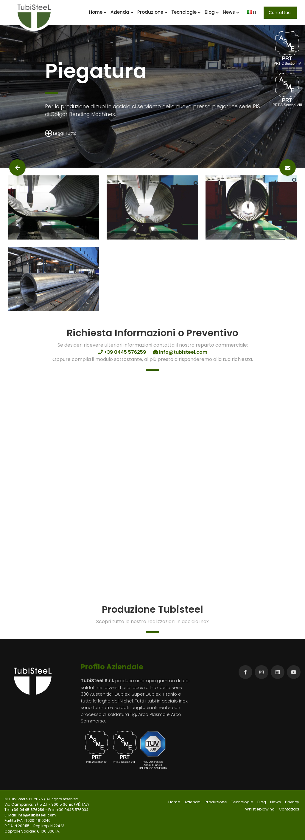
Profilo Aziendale (112, 667)
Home (97, 12)
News (231, 12)
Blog (212, 12)
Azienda (122, 12)
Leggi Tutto (61, 133)
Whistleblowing (260, 809)
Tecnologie (185, 12)
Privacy (292, 802)
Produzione (152, 12)
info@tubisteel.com (37, 815)
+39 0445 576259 (28, 809)
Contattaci (280, 13)
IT (252, 12)
